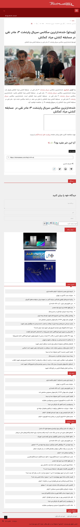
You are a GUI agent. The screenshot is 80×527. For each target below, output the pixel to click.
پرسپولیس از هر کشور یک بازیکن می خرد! (60, 404)
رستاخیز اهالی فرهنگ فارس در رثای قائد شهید (59, 368)
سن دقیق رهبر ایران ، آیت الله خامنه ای (61, 303)
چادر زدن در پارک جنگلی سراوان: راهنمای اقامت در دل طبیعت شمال (53, 448)
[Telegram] (71, 169)
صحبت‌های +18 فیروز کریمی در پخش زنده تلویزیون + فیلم (56, 416)
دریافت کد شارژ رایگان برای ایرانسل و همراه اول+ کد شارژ (56, 428)
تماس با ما (8, 521)
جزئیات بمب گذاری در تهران (64, 295)
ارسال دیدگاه (70, 230)
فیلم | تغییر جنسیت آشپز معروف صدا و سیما (59, 352)
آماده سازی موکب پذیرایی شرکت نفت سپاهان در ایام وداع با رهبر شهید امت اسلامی (47, 348)
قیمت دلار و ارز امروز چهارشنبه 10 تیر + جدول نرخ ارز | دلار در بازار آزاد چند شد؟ (49, 473)
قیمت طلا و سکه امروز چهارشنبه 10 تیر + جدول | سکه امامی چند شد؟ (52, 477)
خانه (73, 20)
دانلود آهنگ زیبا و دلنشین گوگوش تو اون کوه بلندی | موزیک (55, 436)
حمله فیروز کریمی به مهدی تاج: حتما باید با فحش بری (57, 465)
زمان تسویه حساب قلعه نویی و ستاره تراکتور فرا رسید (57, 493)
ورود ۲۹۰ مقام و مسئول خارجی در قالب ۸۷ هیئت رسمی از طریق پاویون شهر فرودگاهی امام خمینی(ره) (43, 336)
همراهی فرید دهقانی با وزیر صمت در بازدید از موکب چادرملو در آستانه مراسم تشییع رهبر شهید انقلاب (42, 360)
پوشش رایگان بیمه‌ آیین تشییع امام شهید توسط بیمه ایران (55, 315)
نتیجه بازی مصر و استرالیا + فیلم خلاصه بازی (59, 291)
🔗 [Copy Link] (54, 169)
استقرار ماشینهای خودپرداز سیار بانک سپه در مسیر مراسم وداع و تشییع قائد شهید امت (47, 364)
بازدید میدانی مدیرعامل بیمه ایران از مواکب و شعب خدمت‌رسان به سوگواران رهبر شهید (47, 323)
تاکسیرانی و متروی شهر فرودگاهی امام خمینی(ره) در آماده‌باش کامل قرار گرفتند (49, 332)
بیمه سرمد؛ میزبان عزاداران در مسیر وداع (61, 311)
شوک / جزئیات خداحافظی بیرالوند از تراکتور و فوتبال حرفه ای (55, 408)
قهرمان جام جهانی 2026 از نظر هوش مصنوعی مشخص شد (56, 319)
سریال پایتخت (44, 90)
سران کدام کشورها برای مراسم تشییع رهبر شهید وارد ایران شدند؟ (53, 328)
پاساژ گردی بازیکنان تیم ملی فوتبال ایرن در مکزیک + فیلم (56, 481)
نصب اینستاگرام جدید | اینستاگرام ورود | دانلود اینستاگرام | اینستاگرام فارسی (50, 457)
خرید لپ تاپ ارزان (72, 516)
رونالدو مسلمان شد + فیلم (65, 453)
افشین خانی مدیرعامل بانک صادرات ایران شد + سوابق (57, 485)
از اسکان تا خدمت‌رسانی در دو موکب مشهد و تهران (57, 340)
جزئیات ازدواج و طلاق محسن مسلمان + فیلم (60, 489)
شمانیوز (66, 90)
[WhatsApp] (65, 169)
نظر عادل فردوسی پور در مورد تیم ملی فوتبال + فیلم (57, 412)
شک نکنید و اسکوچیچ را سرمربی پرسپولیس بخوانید (57, 400)
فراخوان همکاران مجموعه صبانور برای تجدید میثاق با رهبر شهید (54, 344)
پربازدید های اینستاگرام (43, 134)
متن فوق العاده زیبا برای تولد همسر (62, 307)
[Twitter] (60, 169)
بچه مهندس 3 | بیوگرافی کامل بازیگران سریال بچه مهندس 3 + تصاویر (52, 444)
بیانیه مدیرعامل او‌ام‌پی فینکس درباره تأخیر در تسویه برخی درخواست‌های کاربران (49, 299)
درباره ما (14, 521)
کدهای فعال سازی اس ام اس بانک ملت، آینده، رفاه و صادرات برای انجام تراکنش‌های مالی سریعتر (44, 432)
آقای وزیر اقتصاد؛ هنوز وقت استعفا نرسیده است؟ (58, 469)
